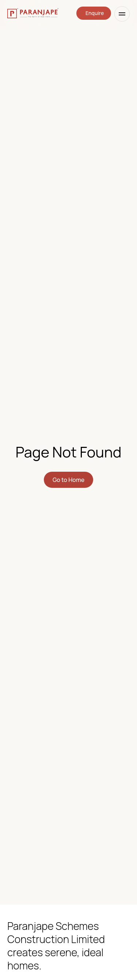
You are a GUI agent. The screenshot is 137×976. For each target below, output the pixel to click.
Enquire (94, 13)
